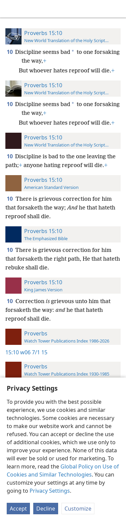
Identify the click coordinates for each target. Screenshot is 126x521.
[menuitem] (10, 8)
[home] (10, 8)
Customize (78, 508)
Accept (18, 508)
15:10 (12, 352)
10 (10, 52)
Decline (45, 508)
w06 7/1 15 (33, 352)
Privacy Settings (50, 490)
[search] (117, 8)
